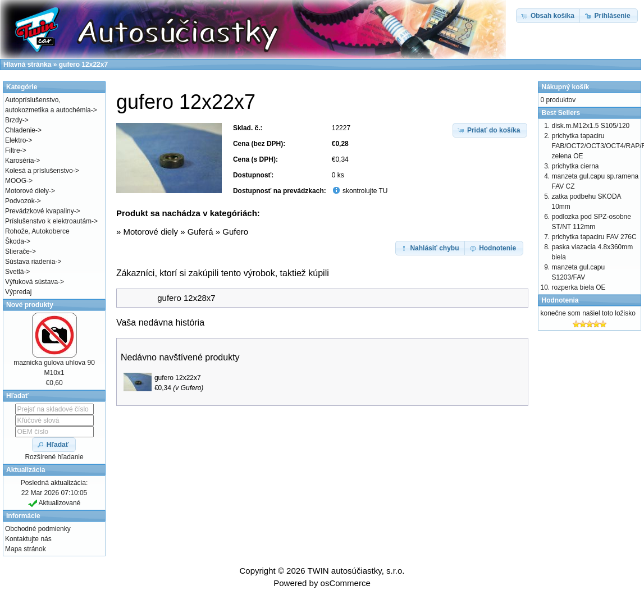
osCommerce (346, 583)
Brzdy (13, 120)
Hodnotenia (559, 300)
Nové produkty (29, 305)
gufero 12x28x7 (186, 298)
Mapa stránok (25, 549)
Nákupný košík (565, 87)
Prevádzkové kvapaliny (39, 211)
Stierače (17, 251)
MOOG (15, 181)
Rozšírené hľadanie (54, 457)
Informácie (23, 516)
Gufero (235, 231)
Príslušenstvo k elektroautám (48, 221)
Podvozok (20, 201)
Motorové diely (150, 231)
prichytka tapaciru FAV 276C (593, 237)
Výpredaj (18, 292)
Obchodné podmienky (38, 529)
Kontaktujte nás (28, 539)
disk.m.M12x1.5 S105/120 (590, 126)
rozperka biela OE (578, 287)
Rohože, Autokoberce (37, 231)
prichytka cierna (575, 166)
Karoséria (19, 160)
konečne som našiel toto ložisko (587, 313)
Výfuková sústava (31, 282)
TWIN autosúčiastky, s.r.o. (355, 570)
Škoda (14, 241)
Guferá (200, 231)
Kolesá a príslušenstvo (39, 171)
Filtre (12, 150)
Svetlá (14, 272)
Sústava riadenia (30, 262)
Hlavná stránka (27, 64)
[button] (490, 130)
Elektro (15, 140)
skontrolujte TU (364, 191)
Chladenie (20, 130)
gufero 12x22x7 (177, 378)
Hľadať (17, 396)
